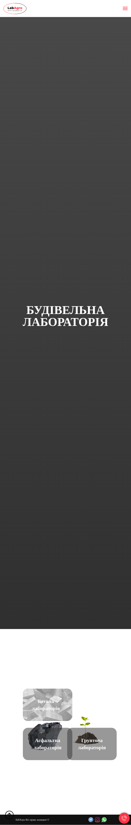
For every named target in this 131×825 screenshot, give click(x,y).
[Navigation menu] (125, 8)
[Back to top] (9, 815)
